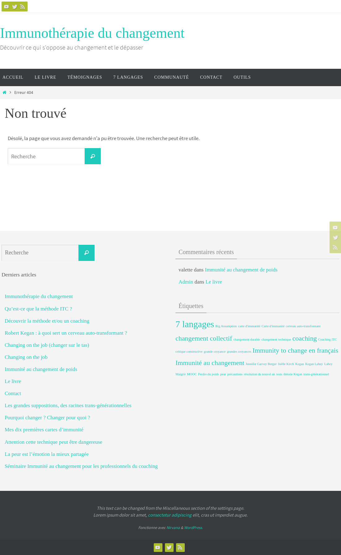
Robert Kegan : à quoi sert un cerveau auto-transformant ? (66, 333)
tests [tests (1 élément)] (279, 374)
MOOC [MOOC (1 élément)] (192, 374)
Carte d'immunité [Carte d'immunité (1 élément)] (273, 326)
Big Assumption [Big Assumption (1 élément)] (226, 326)
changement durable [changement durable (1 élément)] (246, 339)
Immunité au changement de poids (41, 369)
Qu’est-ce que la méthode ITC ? (38, 309)
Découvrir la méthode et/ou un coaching (47, 321)
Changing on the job (26, 357)
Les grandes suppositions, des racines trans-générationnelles (68, 405)
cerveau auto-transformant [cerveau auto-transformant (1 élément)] (303, 326)
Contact (13, 393)
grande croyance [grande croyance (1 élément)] (215, 351)
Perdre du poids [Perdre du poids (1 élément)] (208, 374)
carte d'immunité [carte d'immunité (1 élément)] (249, 326)
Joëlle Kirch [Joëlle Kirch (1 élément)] (286, 364)
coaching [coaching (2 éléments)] (304, 338)
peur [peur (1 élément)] (223, 374)
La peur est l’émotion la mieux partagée (47, 454)
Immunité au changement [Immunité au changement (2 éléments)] (209, 363)
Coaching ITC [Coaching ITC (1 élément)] (327, 339)
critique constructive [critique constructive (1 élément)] (188, 351)
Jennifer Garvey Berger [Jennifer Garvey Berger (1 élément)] (261, 364)
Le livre (13, 381)
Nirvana (173, 527)
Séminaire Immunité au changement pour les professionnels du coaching (81, 466)
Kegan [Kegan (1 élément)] (299, 364)
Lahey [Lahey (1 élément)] (328, 364)
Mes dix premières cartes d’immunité (44, 430)
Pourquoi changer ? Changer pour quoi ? (47, 418)
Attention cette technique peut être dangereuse (53, 442)
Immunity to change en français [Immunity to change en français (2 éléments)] (296, 350)
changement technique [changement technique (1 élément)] (276, 339)
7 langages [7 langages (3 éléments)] (194, 324)
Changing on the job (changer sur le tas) (47, 345)
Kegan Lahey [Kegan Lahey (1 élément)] (314, 364)
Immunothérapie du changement (92, 33)
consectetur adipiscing (170, 515)
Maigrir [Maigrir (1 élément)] (180, 374)
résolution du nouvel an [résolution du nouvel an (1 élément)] (259, 374)
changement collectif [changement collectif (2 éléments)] (203, 338)
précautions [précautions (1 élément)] (234, 374)
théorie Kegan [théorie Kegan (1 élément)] (293, 374)
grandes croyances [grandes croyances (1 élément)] (239, 351)
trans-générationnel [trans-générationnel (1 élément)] (316, 374)
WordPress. (193, 527)
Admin (186, 282)
